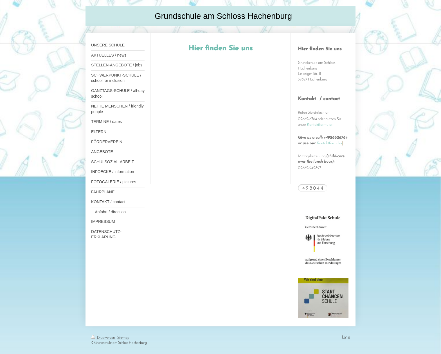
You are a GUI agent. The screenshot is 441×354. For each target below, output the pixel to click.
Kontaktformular (319, 125)
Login (346, 337)
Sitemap (123, 338)
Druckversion (103, 338)
